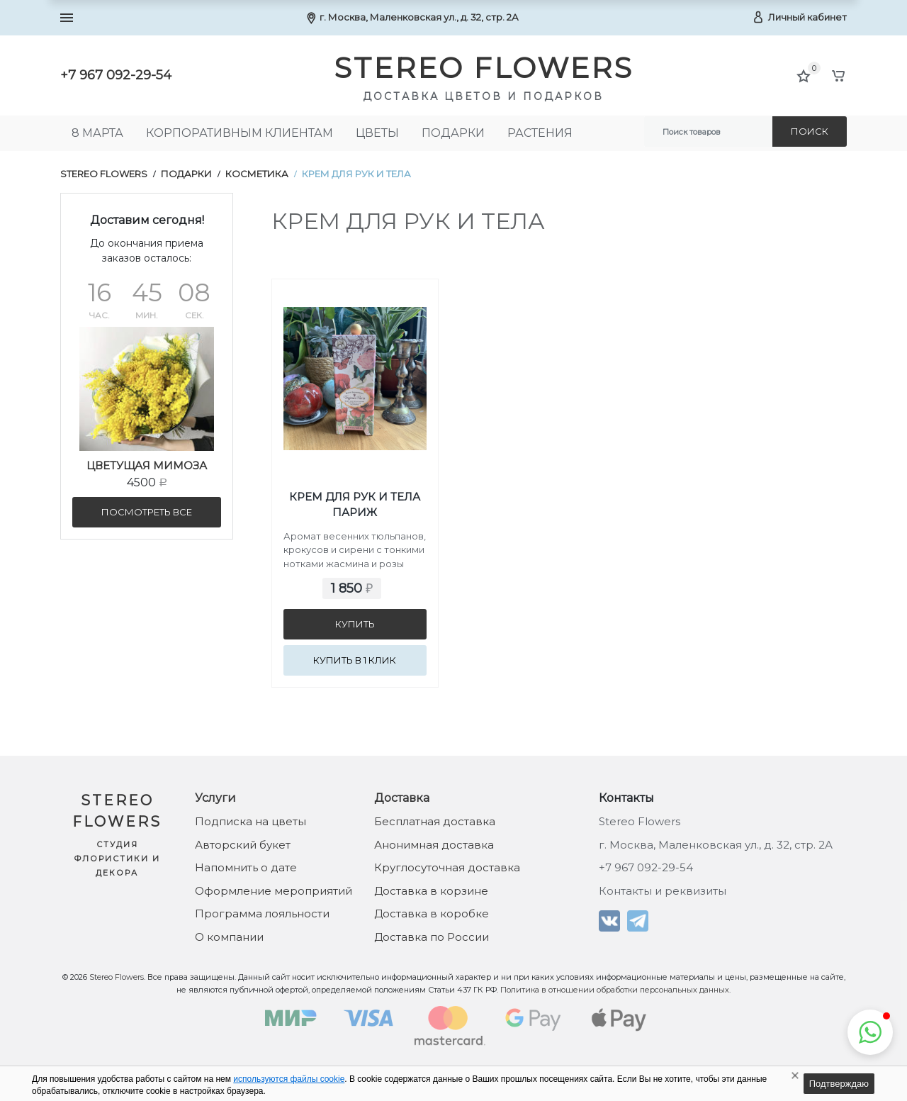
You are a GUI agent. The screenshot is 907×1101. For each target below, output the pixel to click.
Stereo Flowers (103, 173)
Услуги (215, 798)
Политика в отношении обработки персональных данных (614, 990)
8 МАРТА (97, 133)
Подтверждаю (839, 1083)
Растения (540, 133)
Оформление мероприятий (273, 891)
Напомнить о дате (246, 867)
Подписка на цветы (250, 821)
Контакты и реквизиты (662, 891)
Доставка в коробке (431, 913)
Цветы (377, 133)
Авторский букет (243, 844)
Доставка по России (431, 937)
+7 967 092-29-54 (115, 75)
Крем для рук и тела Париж (354, 505)
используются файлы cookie (288, 1079)
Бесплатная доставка (434, 821)
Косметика (256, 173)
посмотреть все (146, 512)
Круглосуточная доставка (447, 867)
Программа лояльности (262, 913)
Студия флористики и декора (117, 858)
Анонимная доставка (434, 844)
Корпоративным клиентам (239, 133)
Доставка (401, 798)
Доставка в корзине (431, 891)
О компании (229, 937)
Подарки (453, 133)
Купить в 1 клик (354, 660)
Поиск (809, 131)
